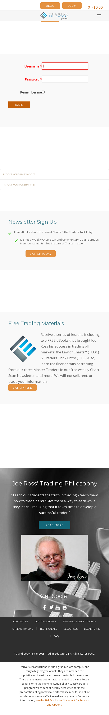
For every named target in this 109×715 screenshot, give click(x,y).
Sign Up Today (40, 253)
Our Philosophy (45, 621)
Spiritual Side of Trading (79, 621)
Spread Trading (22, 628)
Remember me (31, 92)
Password (33, 79)
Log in (19, 104)
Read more (54, 525)
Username (33, 66)
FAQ (56, 636)
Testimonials (48, 628)
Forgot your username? (19, 184)
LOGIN (72, 5)
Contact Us (20, 621)
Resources (70, 628)
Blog (50, 5)
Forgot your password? (19, 174)
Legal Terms (92, 628)
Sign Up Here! (22, 387)
